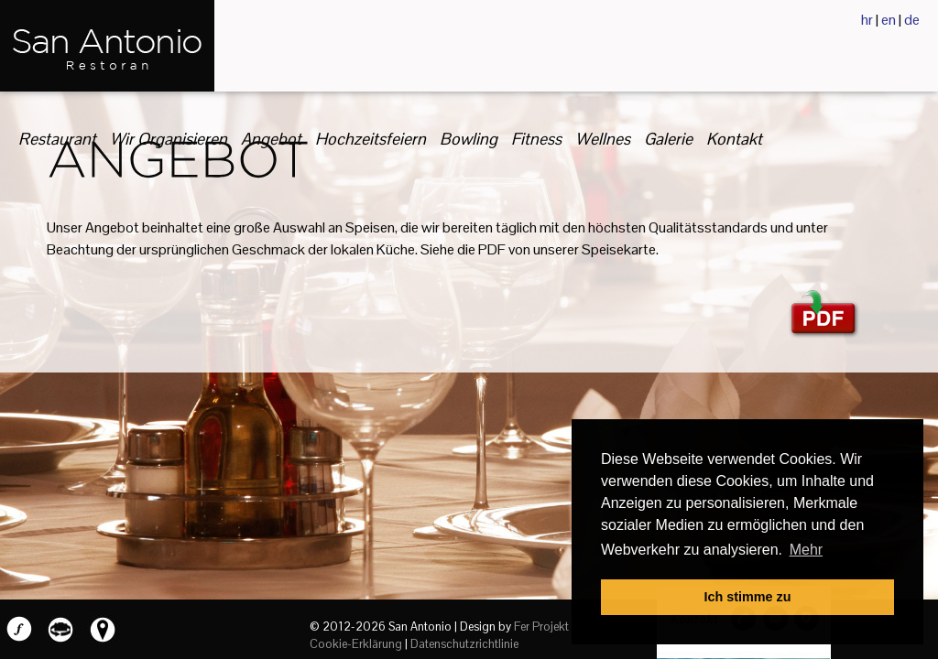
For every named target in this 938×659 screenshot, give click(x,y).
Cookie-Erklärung (356, 644)
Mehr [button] (806, 549)
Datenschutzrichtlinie (464, 644)
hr (867, 19)
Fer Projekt (541, 626)
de (912, 19)
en (888, 19)
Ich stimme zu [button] (747, 596)
